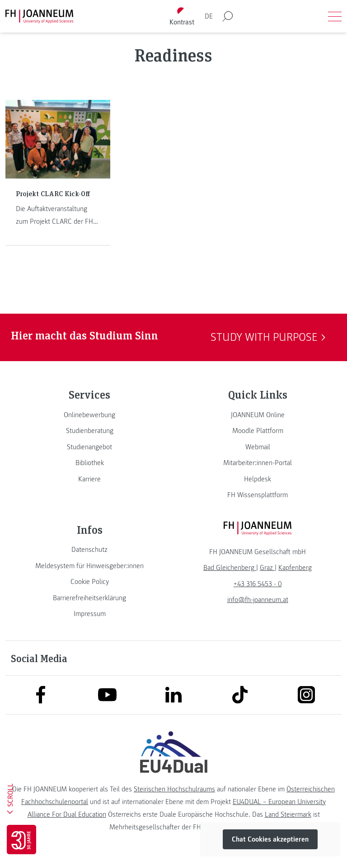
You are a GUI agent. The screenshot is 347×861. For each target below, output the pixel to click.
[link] (89, 415)
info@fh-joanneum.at (257, 599)
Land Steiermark (288, 814)
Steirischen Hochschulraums (174, 789)
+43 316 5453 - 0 (258, 583)
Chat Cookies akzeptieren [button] (270, 839)
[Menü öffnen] (335, 16)
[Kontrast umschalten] (182, 16)
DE (209, 16)
